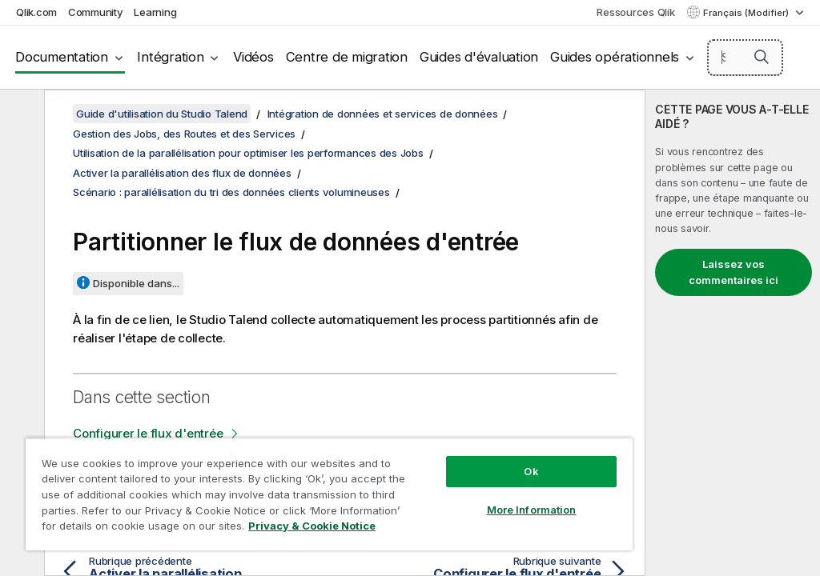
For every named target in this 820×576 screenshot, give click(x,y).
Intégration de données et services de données (382, 113)
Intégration (170, 57)
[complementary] (732, 333)
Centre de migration (347, 57)
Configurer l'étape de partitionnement (179, 468)
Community (95, 12)
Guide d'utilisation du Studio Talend (161, 113)
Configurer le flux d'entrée (148, 433)
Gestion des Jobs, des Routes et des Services (184, 133)
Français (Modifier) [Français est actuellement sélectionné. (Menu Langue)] (747, 12)
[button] (762, 57)
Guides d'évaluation (479, 57)
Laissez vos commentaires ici (733, 272)
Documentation (61, 57)
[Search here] (745, 57)
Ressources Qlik (635, 12)
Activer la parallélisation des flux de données (182, 172)
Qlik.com (36, 12)
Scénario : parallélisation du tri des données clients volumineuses (231, 192)
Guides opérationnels (614, 57)
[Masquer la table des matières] (20, 114)
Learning (155, 12)
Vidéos (253, 57)
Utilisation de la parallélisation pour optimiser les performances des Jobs (248, 152)
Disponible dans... (136, 283)
